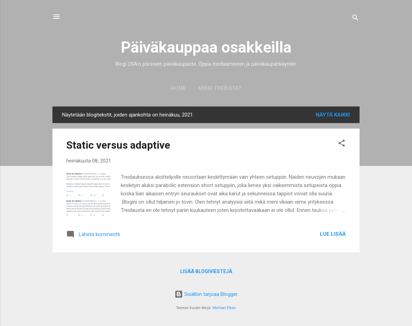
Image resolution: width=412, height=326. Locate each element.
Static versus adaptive (118, 145)
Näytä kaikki (333, 115)
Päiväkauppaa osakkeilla (206, 47)
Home (178, 88)
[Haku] (355, 18)
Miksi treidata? (219, 88)
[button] (341, 144)
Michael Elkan (224, 308)
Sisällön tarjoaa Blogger (206, 294)
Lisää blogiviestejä (206, 271)
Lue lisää (333, 234)
